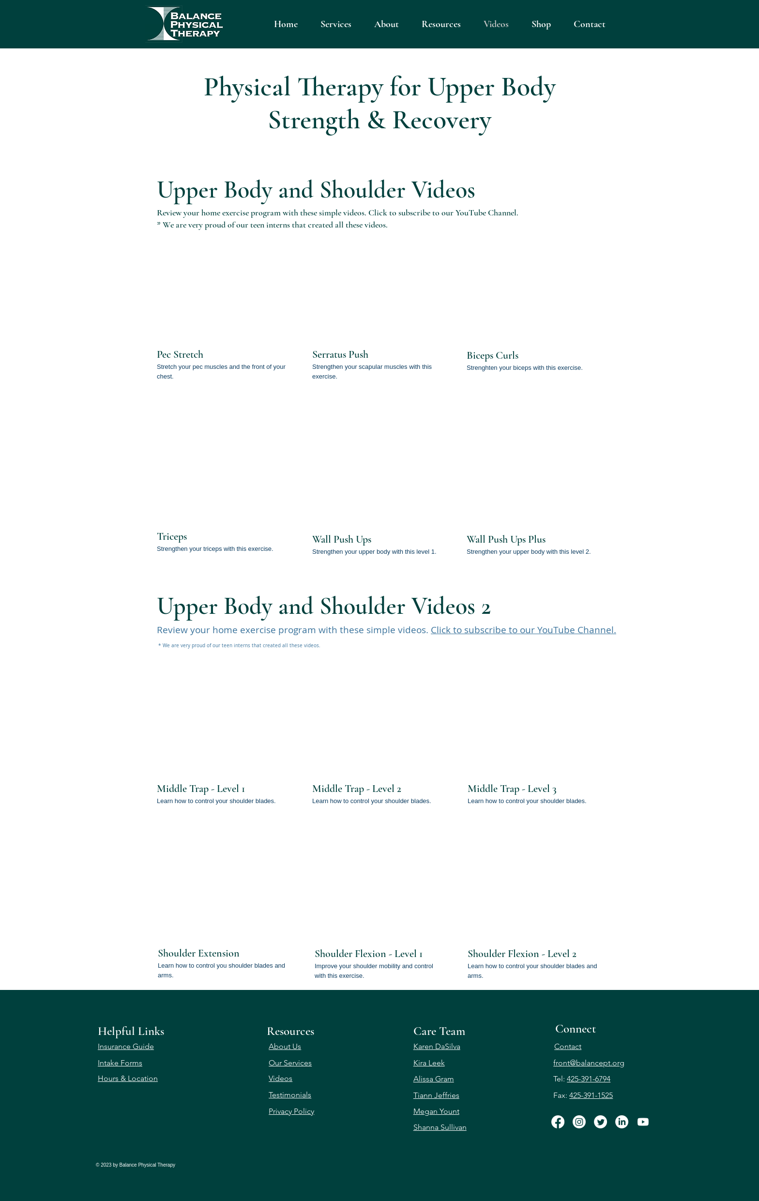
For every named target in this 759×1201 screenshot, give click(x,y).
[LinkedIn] (621, 1121)
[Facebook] (557, 1121)
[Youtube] (643, 1121)
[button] (441, 24)
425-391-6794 (588, 1078)
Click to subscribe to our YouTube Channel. (443, 212)
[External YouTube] (223, 285)
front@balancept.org (588, 1062)
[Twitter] (600, 1121)
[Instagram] (579, 1121)
